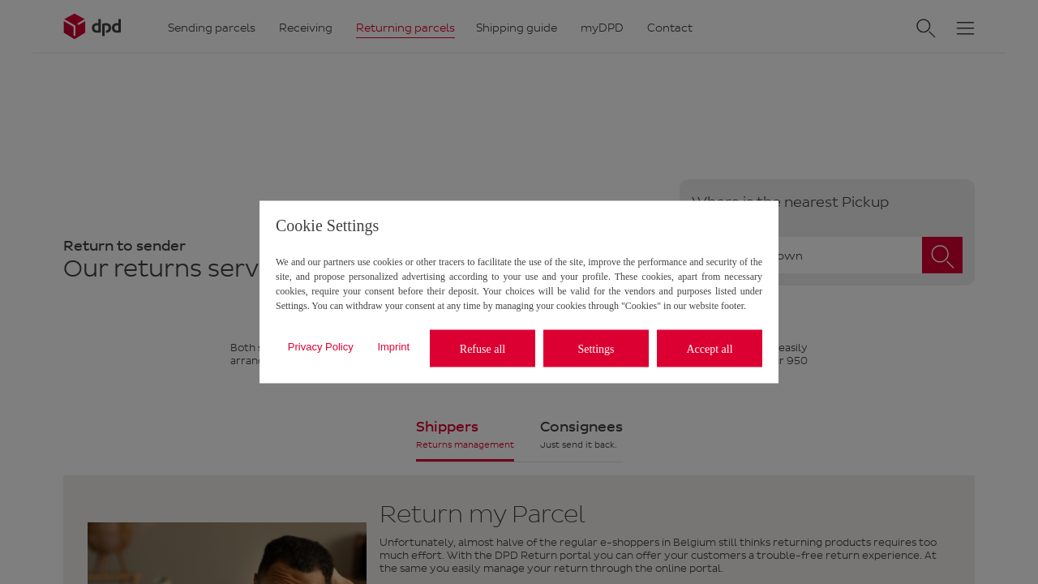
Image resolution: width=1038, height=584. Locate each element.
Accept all (709, 348)
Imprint (393, 346)
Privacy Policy (321, 346)
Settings (595, 348)
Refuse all (482, 348)
